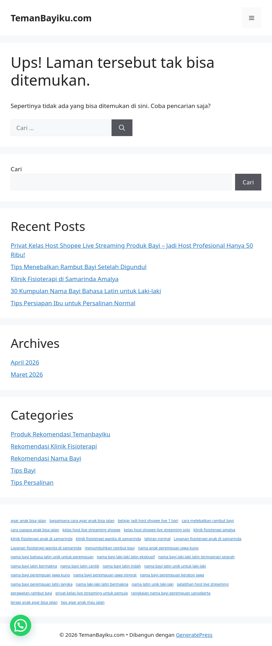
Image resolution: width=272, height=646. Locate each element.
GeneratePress (194, 634)
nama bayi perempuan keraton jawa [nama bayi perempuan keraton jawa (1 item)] (172, 574)
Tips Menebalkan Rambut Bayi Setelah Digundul (79, 267)
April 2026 (25, 362)
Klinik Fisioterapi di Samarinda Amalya (65, 279)
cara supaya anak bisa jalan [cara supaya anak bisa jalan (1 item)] (35, 529)
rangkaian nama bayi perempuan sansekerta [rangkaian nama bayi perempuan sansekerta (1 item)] (171, 593)
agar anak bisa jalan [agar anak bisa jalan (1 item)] (28, 520)
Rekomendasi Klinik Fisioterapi (54, 446)
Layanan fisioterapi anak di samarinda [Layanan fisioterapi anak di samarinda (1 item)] (207, 538)
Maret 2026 (27, 374)
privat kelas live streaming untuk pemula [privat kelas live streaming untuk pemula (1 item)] (91, 593)
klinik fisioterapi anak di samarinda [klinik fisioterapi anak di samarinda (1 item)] (41, 538)
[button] (20, 625)
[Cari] (121, 127)
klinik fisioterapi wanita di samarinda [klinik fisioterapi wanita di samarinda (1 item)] (108, 538)
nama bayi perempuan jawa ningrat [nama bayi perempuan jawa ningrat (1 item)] (105, 574)
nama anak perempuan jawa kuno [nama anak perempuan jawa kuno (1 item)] (168, 547)
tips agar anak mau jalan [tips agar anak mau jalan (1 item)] (82, 602)
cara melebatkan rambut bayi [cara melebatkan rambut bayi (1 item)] (208, 520)
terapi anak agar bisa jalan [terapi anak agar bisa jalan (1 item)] (34, 602)
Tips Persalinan (32, 482)
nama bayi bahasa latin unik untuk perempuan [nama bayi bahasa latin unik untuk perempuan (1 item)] (52, 556)
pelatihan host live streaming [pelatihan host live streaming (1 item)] (202, 584)
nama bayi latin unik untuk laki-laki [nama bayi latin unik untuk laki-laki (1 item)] (175, 566)
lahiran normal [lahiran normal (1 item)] (157, 538)
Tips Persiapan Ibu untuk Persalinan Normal (73, 303)
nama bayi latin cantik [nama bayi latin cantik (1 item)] (79, 566)
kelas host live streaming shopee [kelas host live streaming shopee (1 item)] (91, 529)
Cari (16, 169)
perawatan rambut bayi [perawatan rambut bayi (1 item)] (31, 593)
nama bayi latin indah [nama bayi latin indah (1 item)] (122, 566)
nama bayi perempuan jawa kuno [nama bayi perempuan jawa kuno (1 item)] (40, 574)
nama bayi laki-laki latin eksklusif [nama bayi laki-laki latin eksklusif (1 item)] (126, 556)
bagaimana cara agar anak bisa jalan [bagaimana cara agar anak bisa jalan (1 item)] (81, 520)
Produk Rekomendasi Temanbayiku (60, 434)
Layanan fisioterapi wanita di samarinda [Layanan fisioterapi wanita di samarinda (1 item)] (46, 547)
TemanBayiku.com (51, 18)
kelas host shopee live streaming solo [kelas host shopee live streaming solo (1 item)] (157, 529)
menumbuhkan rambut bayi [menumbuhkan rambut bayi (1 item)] (110, 547)
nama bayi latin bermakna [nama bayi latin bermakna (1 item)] (34, 566)
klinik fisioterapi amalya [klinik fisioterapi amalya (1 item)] (214, 529)
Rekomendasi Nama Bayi (46, 458)
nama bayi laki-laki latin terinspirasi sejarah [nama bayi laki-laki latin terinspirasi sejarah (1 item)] (196, 556)
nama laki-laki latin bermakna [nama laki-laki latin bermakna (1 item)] (102, 584)
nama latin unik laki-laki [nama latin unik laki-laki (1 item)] (153, 584)
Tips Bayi (23, 470)
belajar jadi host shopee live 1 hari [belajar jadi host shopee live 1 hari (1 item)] (148, 520)
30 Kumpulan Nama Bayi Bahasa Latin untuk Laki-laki (86, 291)
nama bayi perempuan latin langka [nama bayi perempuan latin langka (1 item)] (41, 584)
